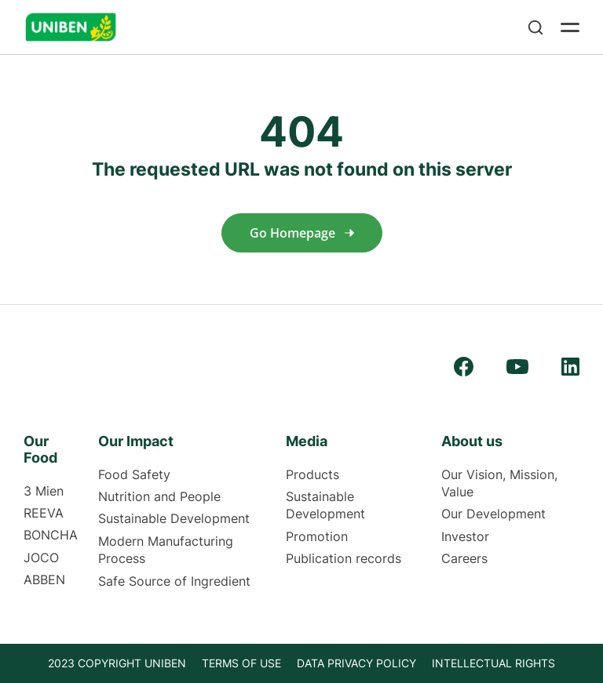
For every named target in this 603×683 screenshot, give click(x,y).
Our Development (493, 513)
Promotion (317, 536)
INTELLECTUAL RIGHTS (493, 663)
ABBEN (44, 579)
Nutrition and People (159, 496)
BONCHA (51, 535)
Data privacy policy (356, 663)
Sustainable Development (174, 518)
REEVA (44, 513)
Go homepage (302, 233)
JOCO (41, 557)
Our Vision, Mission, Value (499, 483)
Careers (464, 558)
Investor (465, 536)
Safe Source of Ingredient (174, 581)
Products (312, 474)
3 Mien (44, 491)
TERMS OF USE (241, 663)
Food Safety (134, 474)
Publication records (343, 558)
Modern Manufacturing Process (165, 549)
